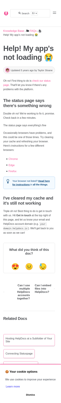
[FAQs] (31, 30)
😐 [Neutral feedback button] (29, 266)
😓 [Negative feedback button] (43, 266)
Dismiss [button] (30, 394)
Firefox (12, 171)
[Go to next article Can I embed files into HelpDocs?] (43, 292)
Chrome (13, 159)
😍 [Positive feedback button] (15, 266)
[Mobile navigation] (54, 13)
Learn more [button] (13, 386)
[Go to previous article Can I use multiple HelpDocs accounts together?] (17, 292)
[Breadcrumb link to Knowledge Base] (13, 30)
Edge (11, 165)
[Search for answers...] (25, 13)
